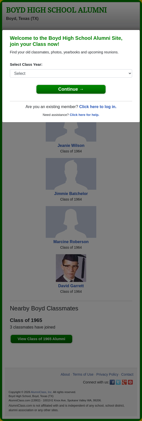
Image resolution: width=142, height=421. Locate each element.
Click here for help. (84, 115)
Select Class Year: (26, 64)
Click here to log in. (97, 107)
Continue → (71, 89)
